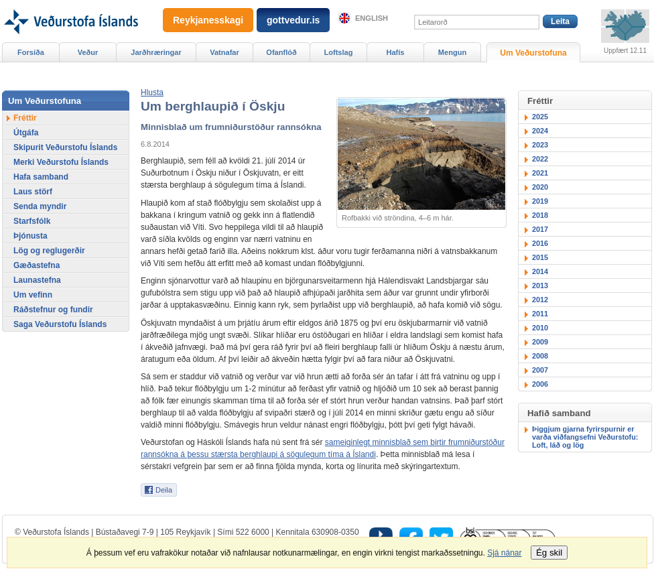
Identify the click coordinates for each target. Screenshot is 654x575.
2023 (540, 145)
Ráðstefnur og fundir (53, 309)
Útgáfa (25, 132)
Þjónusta (30, 236)
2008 (540, 356)
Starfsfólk (31, 221)
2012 (540, 300)
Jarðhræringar (156, 52)
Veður (88, 52)
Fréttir (25, 118)
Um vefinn (32, 295)
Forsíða (30, 52)
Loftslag (338, 52)
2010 (540, 328)
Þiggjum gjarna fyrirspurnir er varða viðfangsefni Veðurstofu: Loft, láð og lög (585, 437)
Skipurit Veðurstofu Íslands (65, 147)
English (371, 18)
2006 (540, 384)
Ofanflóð (281, 52)
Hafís (396, 52)
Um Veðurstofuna (533, 53)
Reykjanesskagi (208, 20)
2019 (540, 201)
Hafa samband (40, 177)
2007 (540, 370)
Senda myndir (39, 206)
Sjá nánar (504, 553)
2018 (540, 215)
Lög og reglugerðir (49, 250)
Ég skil (549, 553)
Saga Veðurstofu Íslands (60, 324)
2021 (540, 173)
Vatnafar (224, 52)
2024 (540, 131)
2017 (540, 229)
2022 (540, 159)
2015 (540, 257)
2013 (540, 285)
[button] (152, 92)
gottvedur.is (293, 20)
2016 (540, 243)
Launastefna (37, 280)
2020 (540, 187)
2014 (540, 271)
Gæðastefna (36, 265)
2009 (540, 342)
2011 (540, 314)
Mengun (452, 52)
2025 (540, 117)
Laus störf (32, 191)
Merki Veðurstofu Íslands (61, 162)
